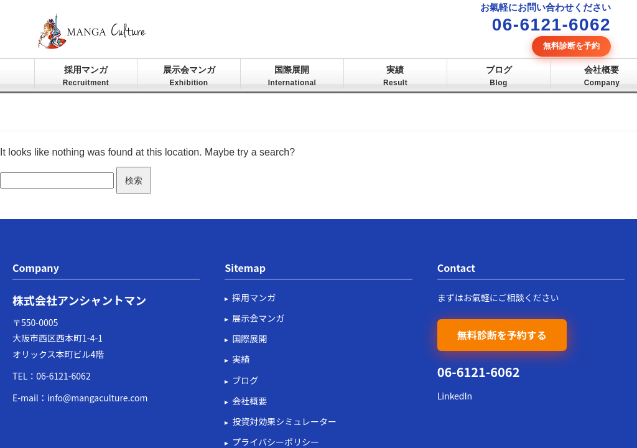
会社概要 (602, 76)
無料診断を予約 (571, 45)
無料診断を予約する (502, 334)
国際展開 (292, 76)
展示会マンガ (189, 76)
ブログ (499, 76)
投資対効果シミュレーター (284, 421)
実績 (395, 76)
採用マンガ (86, 76)
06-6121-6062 (63, 376)
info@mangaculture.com (97, 397)
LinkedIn (454, 396)
